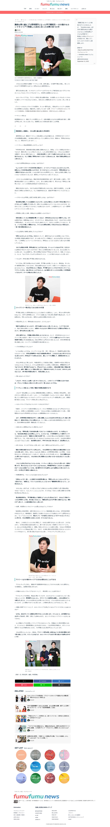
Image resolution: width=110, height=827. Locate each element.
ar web (36, 815)
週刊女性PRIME (38, 811)
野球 (23, 80)
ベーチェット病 (28, 80)
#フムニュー (90, 36)
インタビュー (18, 80)
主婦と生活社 (17, 819)
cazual (69, 819)
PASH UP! (54, 814)
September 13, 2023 (83, 61)
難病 (36, 80)
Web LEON (54, 810)
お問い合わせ (17, 817)
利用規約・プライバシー (19, 812)
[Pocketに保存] (24, 685)
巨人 (33, 80)
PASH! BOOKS (55, 819)
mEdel (36, 817)
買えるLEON (54, 812)
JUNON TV (37, 819)
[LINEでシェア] (43, 685)
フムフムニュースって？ (19, 810)
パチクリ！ (70, 812)
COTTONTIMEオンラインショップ (76, 817)
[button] (61, 685)
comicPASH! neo (72, 810)
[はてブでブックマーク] (61, 681)
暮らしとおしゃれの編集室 (74, 814)
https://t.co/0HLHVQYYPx (85, 50)
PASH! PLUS (54, 817)
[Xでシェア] (24, 681)
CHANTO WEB (38, 813)
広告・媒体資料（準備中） (19, 814)
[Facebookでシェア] (43, 681)
